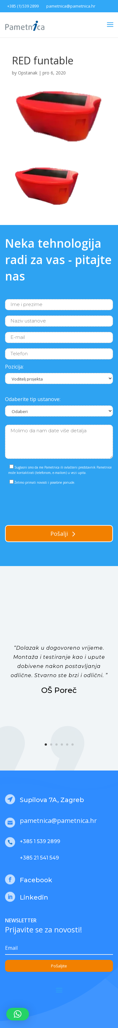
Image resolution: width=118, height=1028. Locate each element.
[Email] (59, 948)
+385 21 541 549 (39, 858)
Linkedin (34, 897)
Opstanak (27, 73)
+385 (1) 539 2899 (23, 6)
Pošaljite (59, 966)
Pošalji (59, 533)
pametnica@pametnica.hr (70, 6)
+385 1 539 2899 (40, 841)
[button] (17, 1014)
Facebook (36, 880)
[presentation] (53, 503)
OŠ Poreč (59, 690)
